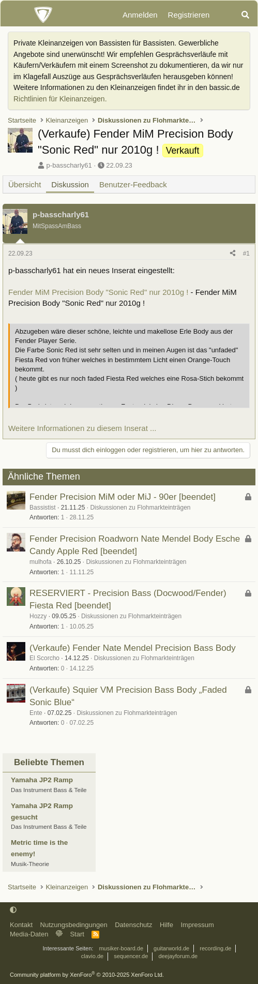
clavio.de (92, 956)
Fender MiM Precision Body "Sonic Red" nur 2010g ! (98, 292)
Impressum (197, 925)
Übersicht (24, 184)
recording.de (215, 948)
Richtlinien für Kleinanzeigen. (60, 99)
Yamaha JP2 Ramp (42, 780)
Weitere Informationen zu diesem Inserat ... (82, 428)
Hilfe (166, 925)
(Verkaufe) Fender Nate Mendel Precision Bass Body (132, 648)
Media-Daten (29, 934)
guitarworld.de (171, 948)
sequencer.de (131, 956)
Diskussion (70, 184)
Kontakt (21, 925)
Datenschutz (133, 925)
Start (77, 934)
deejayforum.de (178, 956)
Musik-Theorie (30, 863)
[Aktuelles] (225, 15)
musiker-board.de (121, 948)
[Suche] (245, 15)
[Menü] (14, 15)
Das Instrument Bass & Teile (49, 789)
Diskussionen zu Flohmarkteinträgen (140, 507)
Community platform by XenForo (87, 975)
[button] (13, 910)
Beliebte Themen (49, 762)
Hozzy (38, 616)
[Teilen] (232, 254)
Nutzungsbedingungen (74, 925)
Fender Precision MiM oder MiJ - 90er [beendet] (122, 497)
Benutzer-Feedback (133, 184)
